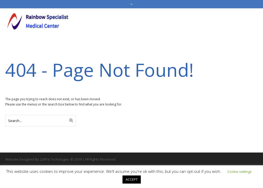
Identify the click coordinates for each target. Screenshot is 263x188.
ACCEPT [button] (132, 179)
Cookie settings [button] (239, 171)
